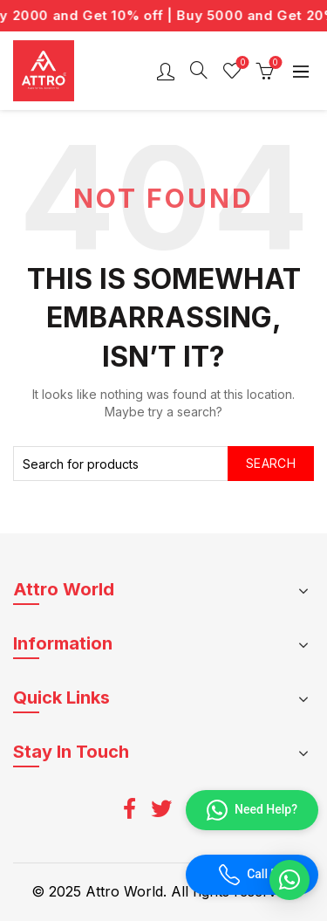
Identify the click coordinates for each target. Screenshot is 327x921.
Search (271, 463)
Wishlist (241, 63)
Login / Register (166, 71)
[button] (289, 880)
